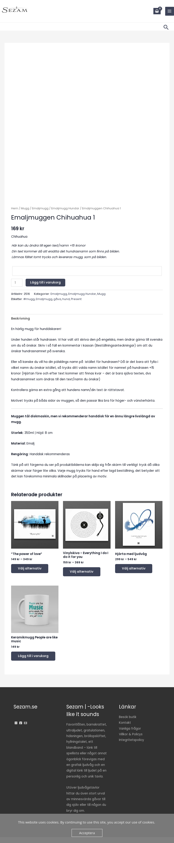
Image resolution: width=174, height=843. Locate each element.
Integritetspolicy (131, 746)
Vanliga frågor (130, 734)
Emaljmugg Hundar (65, 208)
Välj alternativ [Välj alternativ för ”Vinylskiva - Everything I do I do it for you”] (84, 572)
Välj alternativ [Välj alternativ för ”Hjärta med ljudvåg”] (136, 569)
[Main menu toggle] (169, 11)
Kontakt (125, 728)
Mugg (25, 208)
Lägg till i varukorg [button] (27, 659)
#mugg (29, 299)
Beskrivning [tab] (20, 318)
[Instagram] (16, 728)
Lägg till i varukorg (45, 282)
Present (76, 299)
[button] (166, 27)
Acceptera (87, 833)
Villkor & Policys (131, 740)
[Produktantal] (16, 283)
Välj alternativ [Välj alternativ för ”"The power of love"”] (32, 569)
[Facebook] (20, 728)
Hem (14, 208)
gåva (57, 299)
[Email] (25, 728)
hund (66, 299)
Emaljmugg (40, 208)
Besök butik (127, 723)
